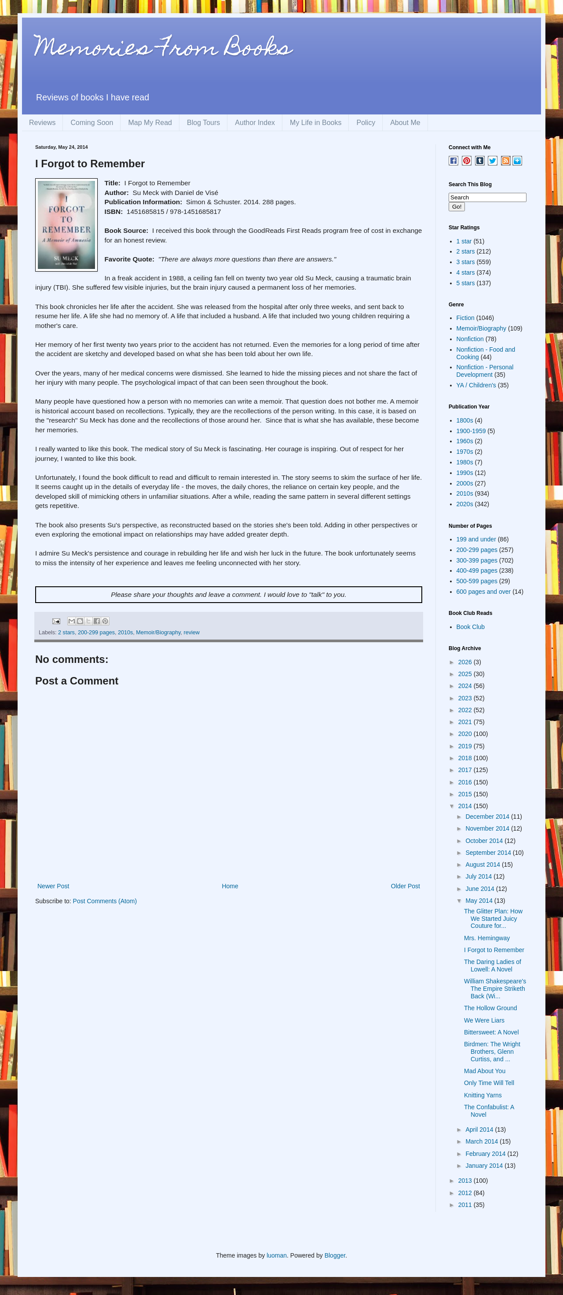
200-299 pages (96, 632)
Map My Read (150, 122)
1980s (465, 462)
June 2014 (480, 888)
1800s (465, 420)
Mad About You (484, 1070)
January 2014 (485, 1165)
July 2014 (479, 876)
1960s (465, 441)
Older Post (405, 886)
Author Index (255, 122)
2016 (466, 782)
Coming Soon (91, 122)
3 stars (466, 261)
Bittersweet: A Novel (491, 1032)
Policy (365, 122)
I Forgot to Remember (494, 949)
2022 (466, 710)
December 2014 (488, 816)
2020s (465, 504)
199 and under (476, 539)
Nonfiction (470, 338)
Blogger (335, 1255)
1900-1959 (471, 430)
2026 (466, 662)
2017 (466, 769)
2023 (466, 698)
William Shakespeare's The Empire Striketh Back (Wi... (495, 989)
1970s (465, 451)
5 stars (466, 283)
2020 (466, 733)
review (192, 632)
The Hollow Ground (490, 1008)
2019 (466, 746)
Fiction (466, 317)
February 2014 (486, 1153)
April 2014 (480, 1129)
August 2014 (483, 864)
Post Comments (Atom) (105, 901)
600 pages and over (484, 591)
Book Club (471, 626)
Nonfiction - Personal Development (485, 371)
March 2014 (482, 1141)
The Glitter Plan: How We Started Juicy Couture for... (493, 919)
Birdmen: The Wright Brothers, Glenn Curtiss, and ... (492, 1052)
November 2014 (488, 828)
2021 (466, 721)
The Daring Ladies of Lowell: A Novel (492, 965)
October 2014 (485, 840)
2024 (466, 685)
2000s (465, 483)
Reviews (42, 122)
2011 (466, 1204)
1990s (465, 472)
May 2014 (479, 900)
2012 (466, 1192)
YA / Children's (476, 385)
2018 (466, 758)
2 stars (66, 632)
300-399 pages (477, 560)
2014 (466, 805)
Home (230, 886)
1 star (464, 241)
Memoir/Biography (158, 632)
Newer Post (53, 886)
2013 (466, 1180)
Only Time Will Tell (489, 1082)
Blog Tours (203, 122)
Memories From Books (163, 50)
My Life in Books (315, 122)
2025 (466, 673)
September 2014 (488, 852)
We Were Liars (484, 1020)
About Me (405, 122)
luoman (277, 1255)
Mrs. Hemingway (487, 938)
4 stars (466, 272)
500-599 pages (477, 581)
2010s (125, 632)
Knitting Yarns (483, 1095)
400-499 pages (477, 570)
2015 (466, 794)
